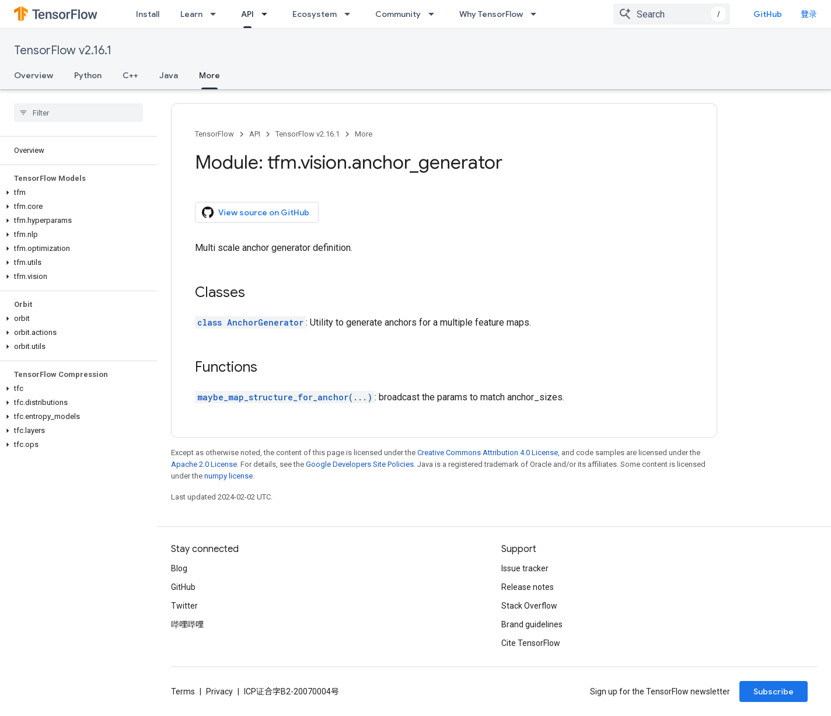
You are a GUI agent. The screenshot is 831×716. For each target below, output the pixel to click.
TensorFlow (214, 134)
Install (147, 14)
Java (168, 75)
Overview (33, 75)
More (363, 134)
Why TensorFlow (491, 14)
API (254, 134)
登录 (809, 14)
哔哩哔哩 (187, 624)
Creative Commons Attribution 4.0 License (487, 452)
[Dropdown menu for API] (268, 14)
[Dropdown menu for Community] (435, 14)
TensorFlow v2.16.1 (62, 50)
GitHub (767, 14)
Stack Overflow (529, 605)
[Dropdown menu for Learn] (216, 14)
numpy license (228, 475)
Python (88, 75)
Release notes (527, 587)
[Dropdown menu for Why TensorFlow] (537, 14)
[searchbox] (78, 112)
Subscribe (773, 691)
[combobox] (671, 14)
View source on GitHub (255, 212)
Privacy (219, 691)
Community (398, 14)
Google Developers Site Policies (360, 464)
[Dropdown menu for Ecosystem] (351, 14)
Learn (191, 14)
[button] (76, 193)
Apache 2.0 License (204, 464)
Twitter (184, 605)
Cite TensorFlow (530, 643)
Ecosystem (314, 14)
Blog (179, 568)
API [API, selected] (247, 14)
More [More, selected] (209, 75)
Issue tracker (525, 568)
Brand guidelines (532, 624)
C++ (130, 75)
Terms (183, 691)
